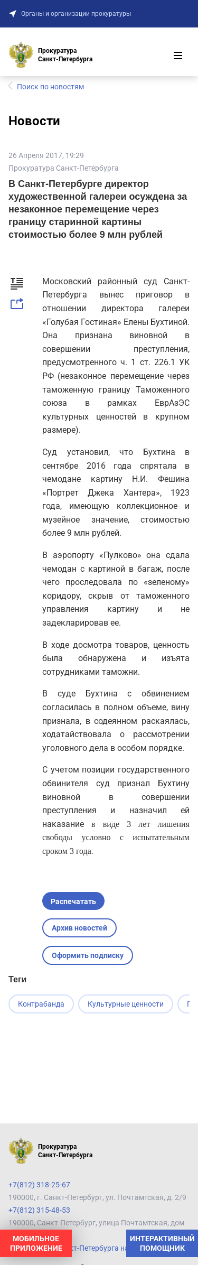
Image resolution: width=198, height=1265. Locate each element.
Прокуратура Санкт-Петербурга (63, 168)
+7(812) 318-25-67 (39, 1184)
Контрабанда (41, 1004)
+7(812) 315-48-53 (39, 1210)
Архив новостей (79, 928)
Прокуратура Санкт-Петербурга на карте (78, 1248)
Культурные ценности (126, 1004)
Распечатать (73, 901)
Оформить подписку (88, 955)
